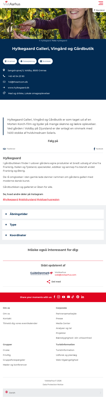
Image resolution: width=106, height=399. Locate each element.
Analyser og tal (64, 328)
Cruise (6, 350)
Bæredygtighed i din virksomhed (74, 338)
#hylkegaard (10, 199)
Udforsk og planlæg (66, 355)
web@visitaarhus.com (65, 275)
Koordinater (15, 235)
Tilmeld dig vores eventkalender (20, 323)
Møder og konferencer (15, 364)
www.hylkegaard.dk (18, 87)
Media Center (63, 323)
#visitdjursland (27, 199)
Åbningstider (16, 214)
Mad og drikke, (16, 93)
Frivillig (7, 355)
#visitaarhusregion (48, 199)
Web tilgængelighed (67, 360)
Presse (59, 318)
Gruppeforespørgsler (14, 360)
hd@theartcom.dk (18, 82)
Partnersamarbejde (66, 313)
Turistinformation (65, 350)
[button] (66, 3)
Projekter (61, 333)
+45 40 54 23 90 (16, 76)
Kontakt (7, 318)
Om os (6, 313)
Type (10, 224)
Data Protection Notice (53, 384)
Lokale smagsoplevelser (37, 93)
